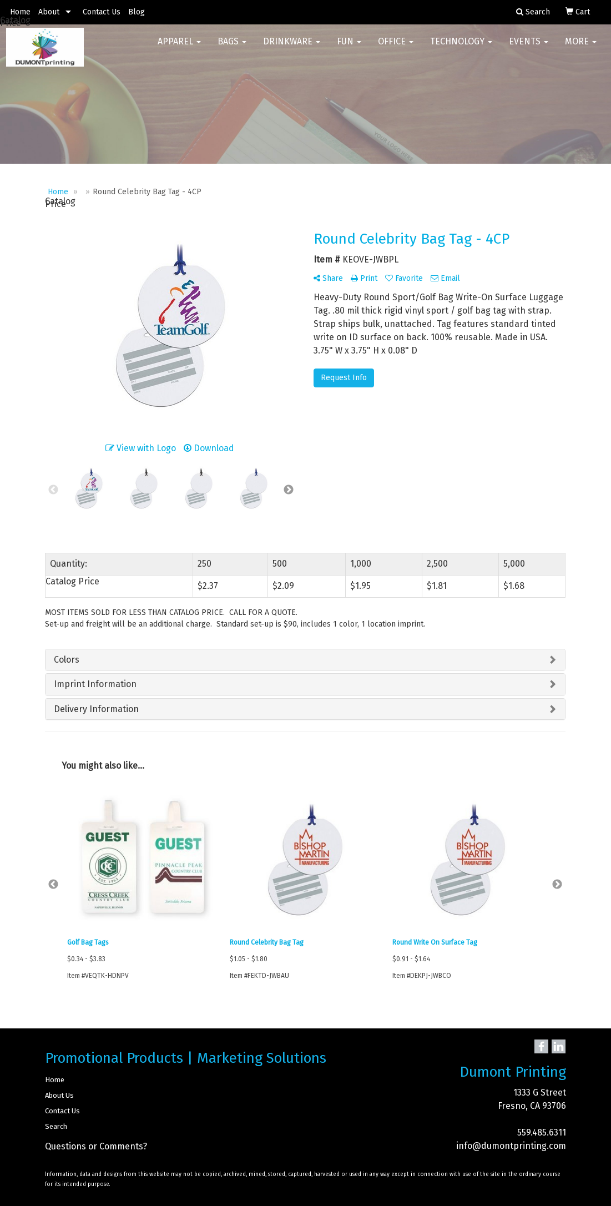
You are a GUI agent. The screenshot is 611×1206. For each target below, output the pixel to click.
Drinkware (291, 44)
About (48, 12)
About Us (59, 1095)
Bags (232, 44)
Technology (461, 44)
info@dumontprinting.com (511, 1146)
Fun (349, 44)
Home (20, 12)
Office (395, 44)
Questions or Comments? (96, 1146)
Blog (136, 12)
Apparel (179, 44)
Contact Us (101, 12)
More (581, 44)
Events (528, 44)
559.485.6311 (541, 1132)
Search (56, 1126)
